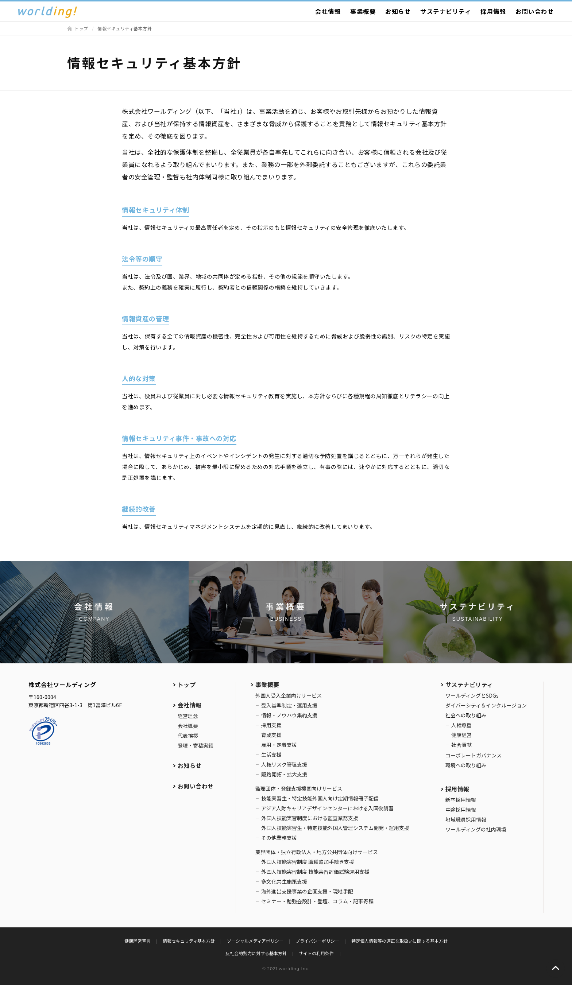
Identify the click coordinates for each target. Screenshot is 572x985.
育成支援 (271, 734)
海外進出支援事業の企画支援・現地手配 (307, 891)
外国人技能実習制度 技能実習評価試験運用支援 (315, 871)
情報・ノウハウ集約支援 (289, 715)
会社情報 (328, 11)
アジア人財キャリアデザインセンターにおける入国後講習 (327, 808)
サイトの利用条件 (317, 953)
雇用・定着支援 (279, 744)
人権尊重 (461, 725)
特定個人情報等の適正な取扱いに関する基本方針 (399, 941)
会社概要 (188, 725)
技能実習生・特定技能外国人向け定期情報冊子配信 (320, 798)
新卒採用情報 (460, 799)
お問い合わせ (534, 11)
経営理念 (188, 716)
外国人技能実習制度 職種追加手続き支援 (307, 861)
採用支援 (271, 725)
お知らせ (398, 11)
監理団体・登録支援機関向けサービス (298, 788)
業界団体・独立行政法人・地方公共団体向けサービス (316, 852)
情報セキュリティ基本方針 (189, 941)
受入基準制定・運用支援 (289, 705)
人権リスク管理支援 (284, 764)
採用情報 (493, 11)
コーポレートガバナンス (473, 755)
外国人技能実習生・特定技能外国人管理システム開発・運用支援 (335, 827)
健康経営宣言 (137, 941)
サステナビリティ (445, 11)
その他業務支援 (279, 837)
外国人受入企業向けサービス (288, 695)
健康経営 (461, 734)
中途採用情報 (460, 809)
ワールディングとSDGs (472, 695)
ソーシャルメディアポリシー (255, 941)
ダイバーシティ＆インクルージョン (486, 705)
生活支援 (271, 754)
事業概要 (363, 11)
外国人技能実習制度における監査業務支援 (309, 818)
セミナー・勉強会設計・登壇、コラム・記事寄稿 (317, 901)
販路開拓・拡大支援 (284, 774)
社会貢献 (461, 744)
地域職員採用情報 (465, 819)
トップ (81, 28)
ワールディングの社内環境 (475, 829)
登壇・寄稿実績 (195, 745)
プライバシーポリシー (317, 941)
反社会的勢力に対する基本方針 (256, 953)
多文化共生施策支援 (284, 881)
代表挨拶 (188, 735)
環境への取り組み (465, 765)
